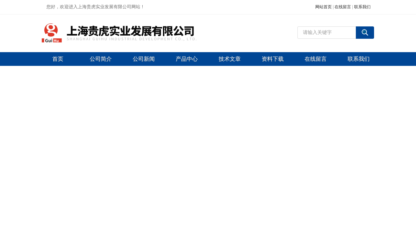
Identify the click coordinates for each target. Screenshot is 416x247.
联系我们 (362, 6)
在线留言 (343, 6)
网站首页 (323, 6)
